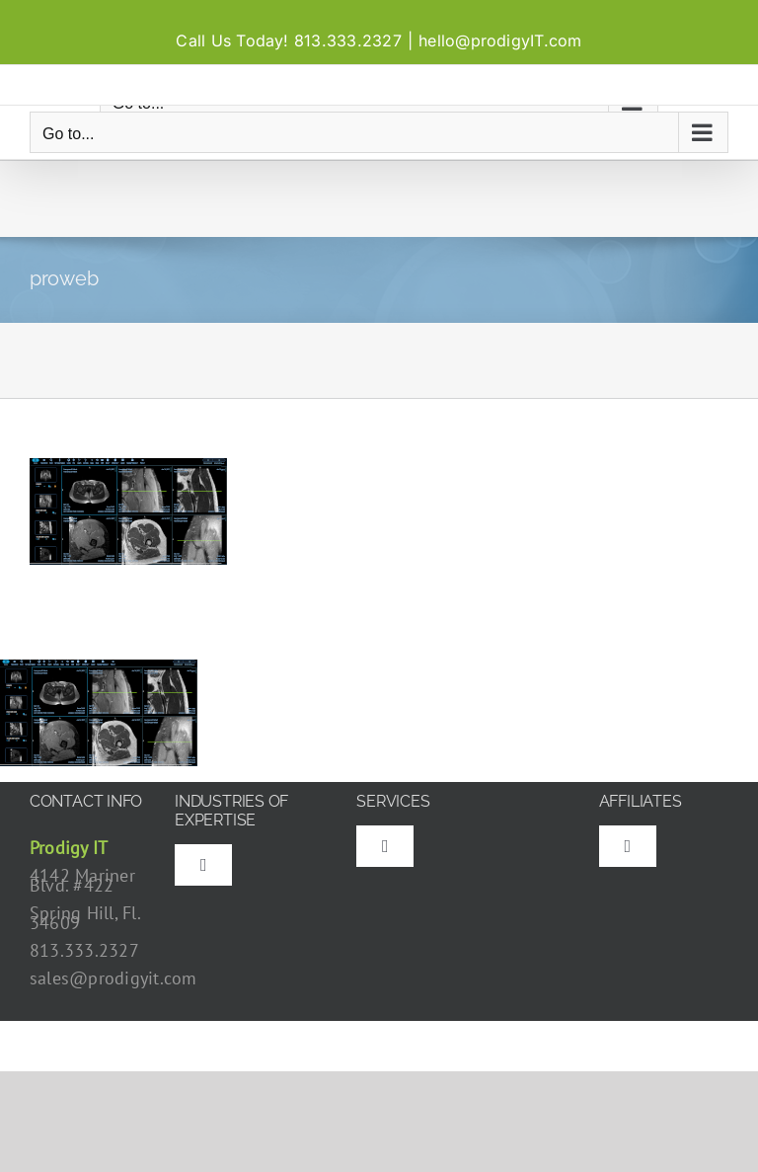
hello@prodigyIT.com (500, 40)
